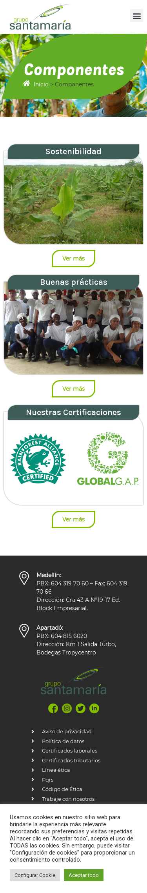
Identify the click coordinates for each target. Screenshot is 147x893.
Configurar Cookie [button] (35, 875)
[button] (136, 15)
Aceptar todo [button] (84, 875)
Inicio (41, 84)
